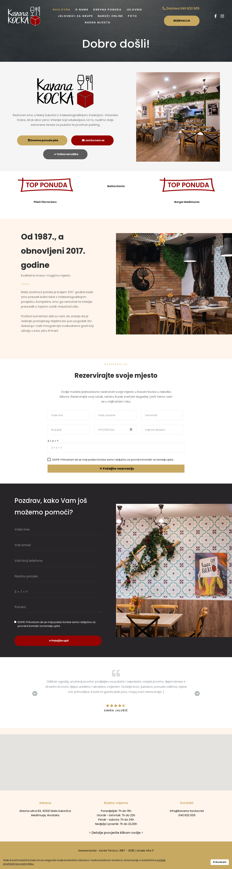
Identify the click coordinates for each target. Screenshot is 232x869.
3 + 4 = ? (53, 441)
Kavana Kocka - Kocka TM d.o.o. (98, 850)
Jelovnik (134, 9)
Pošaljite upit (59, 640)
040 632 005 (186, 815)
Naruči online (110, 16)
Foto (132, 16)
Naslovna (61, 9)
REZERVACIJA (181, 20)
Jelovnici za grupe (75, 16)
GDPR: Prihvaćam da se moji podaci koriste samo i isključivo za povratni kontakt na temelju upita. (113, 460)
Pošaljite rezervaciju (117, 469)
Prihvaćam (219, 862)
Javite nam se (93, 140)
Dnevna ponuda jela (43, 140)
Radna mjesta (97, 22)
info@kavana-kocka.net (187, 811)
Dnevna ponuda (107, 9)
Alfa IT (150, 850)
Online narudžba (66, 154)
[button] (116, 759)
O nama (81, 9)
